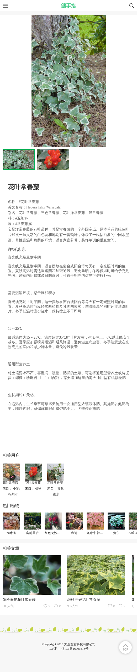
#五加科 (21, 218)
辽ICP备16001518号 (74, 649)
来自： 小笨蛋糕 (14, 488)
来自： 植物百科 (36, 488)
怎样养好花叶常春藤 (83, 600)
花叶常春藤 (10, 482)
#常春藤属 (23, 224)
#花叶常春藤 (29, 202)
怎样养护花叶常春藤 (19, 600)
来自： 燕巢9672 (58, 488)
